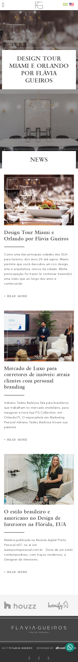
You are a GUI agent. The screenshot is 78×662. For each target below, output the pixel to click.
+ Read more (15, 311)
